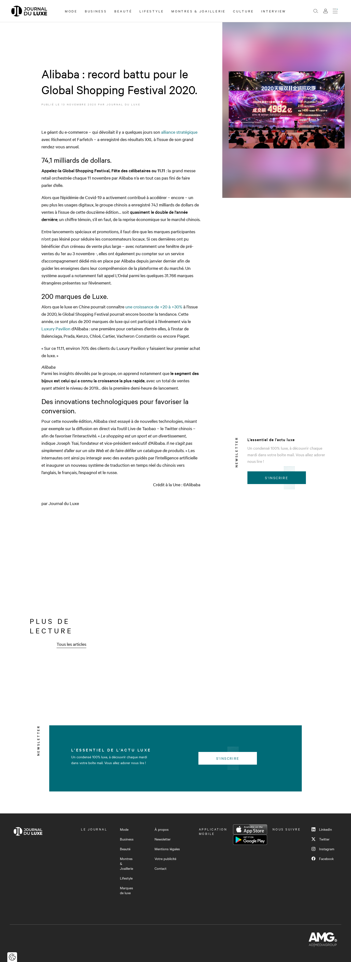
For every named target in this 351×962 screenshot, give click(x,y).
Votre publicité (165, 858)
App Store (250, 829)
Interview (273, 11)
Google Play (250, 840)
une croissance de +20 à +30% (154, 306)
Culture (243, 11)
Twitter (321, 839)
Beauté (123, 11)
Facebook (323, 858)
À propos (162, 829)
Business (96, 11)
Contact (160, 868)
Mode (71, 11)
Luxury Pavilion (55, 328)
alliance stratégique (179, 132)
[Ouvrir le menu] (335, 11)
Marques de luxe (126, 890)
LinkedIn (322, 829)
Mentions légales (167, 848)
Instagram (323, 848)
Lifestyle (151, 11)
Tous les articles (71, 644)
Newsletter (163, 839)
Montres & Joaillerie (198, 11)
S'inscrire (276, 477)
